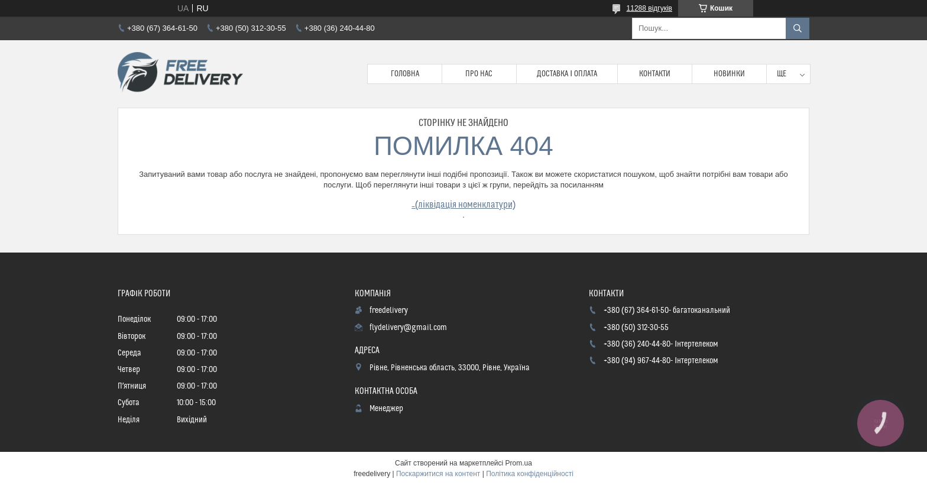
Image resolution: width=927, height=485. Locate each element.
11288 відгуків (649, 8)
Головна (405, 74)
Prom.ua (518, 463)
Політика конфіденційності (529, 474)
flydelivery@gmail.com (408, 327)
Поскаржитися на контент (438, 474)
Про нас (478, 74)
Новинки (729, 74)
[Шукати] (797, 28)
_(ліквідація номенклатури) (463, 204)
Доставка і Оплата (567, 74)
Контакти (654, 74)
